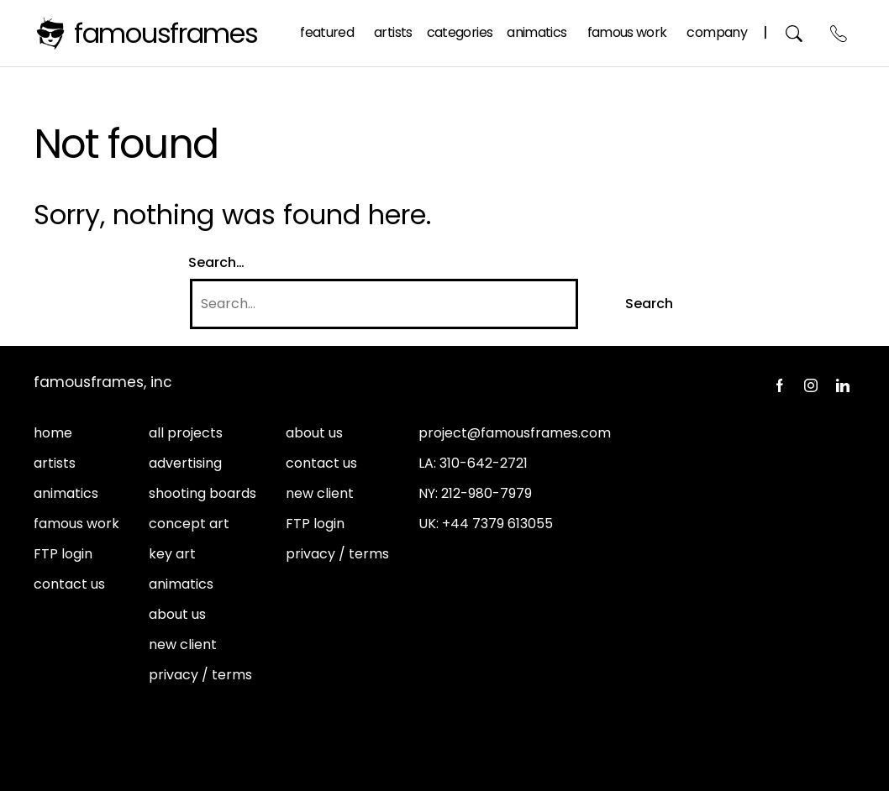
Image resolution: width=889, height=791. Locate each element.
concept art (189, 523)
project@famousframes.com (514, 433)
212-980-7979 (486, 493)
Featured (327, 32)
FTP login (63, 553)
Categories (460, 32)
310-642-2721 (483, 463)
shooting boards (202, 493)
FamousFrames (166, 33)
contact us (69, 584)
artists (55, 463)
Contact (839, 33)
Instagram (810, 385)
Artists (393, 32)
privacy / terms (200, 674)
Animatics (536, 32)
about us (177, 614)
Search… (216, 262)
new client (183, 644)
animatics (66, 493)
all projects (186, 433)
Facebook (779, 385)
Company (716, 32)
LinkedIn (842, 385)
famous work (76, 523)
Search (794, 33)
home (53, 433)
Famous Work (627, 32)
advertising (185, 463)
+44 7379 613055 (497, 523)
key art (172, 553)
